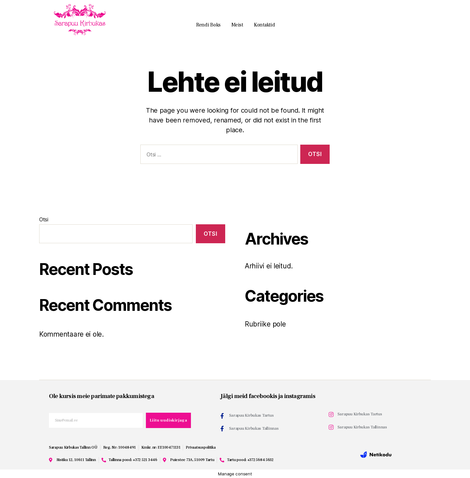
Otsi (43, 219)
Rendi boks (208, 25)
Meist (237, 25)
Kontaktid (264, 25)
